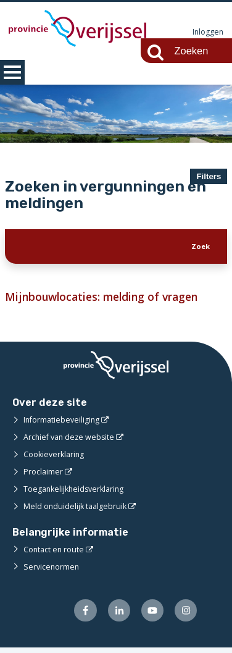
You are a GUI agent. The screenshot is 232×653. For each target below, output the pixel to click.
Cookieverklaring (55, 459)
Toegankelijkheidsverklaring (76, 493)
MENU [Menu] (12, 72)
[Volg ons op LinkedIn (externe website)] (116, 616)
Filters (208, 176)
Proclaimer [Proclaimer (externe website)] (43, 476)
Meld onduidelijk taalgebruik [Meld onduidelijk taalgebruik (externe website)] (76, 510)
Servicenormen (52, 570)
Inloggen (207, 32)
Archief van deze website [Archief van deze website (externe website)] (70, 441)
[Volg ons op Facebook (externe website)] (80, 616)
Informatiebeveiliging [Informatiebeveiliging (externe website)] (62, 424)
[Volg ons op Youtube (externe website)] (150, 616)
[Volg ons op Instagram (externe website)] (185, 616)
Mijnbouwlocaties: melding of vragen (106, 301)
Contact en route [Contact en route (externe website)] (54, 553)
